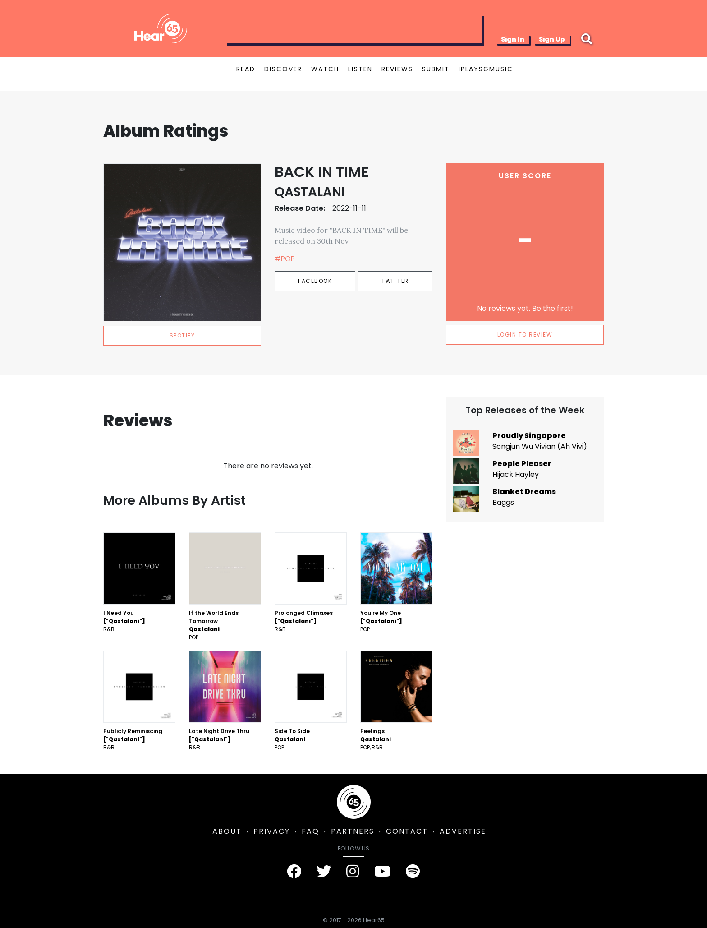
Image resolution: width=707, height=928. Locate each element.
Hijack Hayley (515, 474)
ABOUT (227, 831)
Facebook (315, 281)
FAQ (310, 831)
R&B (109, 629)
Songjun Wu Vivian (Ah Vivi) (539, 446)
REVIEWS (397, 69)
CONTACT (407, 831)
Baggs (503, 502)
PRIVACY (271, 831)
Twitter (395, 281)
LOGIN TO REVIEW (525, 334)
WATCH (325, 69)
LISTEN (360, 69)
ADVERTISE (463, 831)
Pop (193, 637)
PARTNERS (352, 831)
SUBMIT (436, 69)
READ (245, 69)
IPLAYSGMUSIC (486, 69)
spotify (182, 335)
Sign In (512, 39)
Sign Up (552, 39)
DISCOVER (283, 69)
